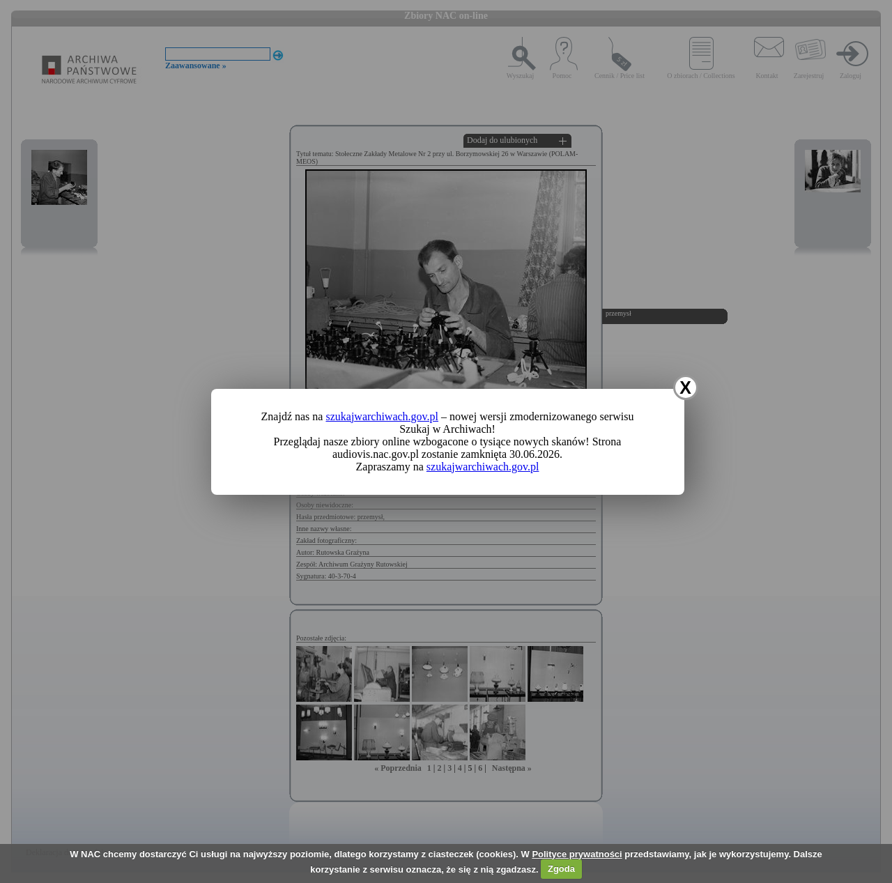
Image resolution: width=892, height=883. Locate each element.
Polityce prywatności (577, 854)
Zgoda (561, 868)
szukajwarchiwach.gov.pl (381, 416)
